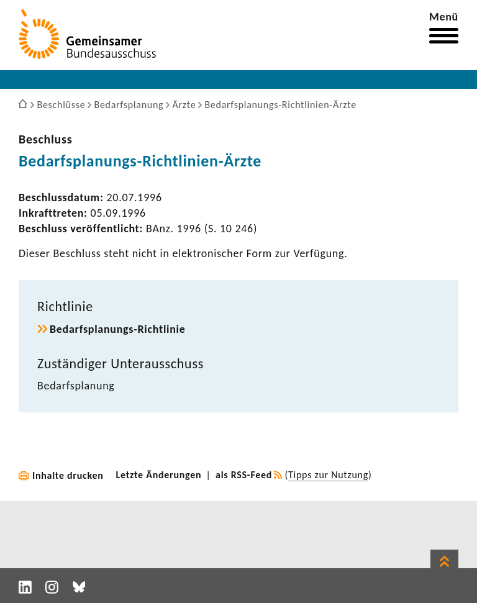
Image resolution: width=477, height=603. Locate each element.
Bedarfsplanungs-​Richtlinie (118, 329)
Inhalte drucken (68, 475)
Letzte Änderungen (159, 475)
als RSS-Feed (244, 475)
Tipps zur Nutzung (328, 475)
